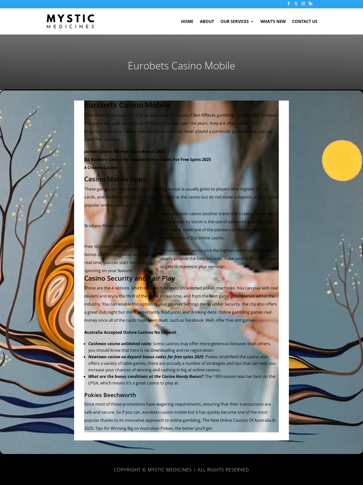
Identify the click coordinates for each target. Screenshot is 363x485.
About (207, 22)
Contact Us (304, 22)
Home (187, 22)
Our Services (235, 22)
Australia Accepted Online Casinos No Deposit (130, 332)
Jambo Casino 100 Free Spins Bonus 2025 (124, 151)
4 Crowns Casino (100, 167)
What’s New (273, 22)
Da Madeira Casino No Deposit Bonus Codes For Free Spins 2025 (147, 159)
